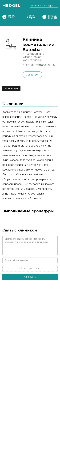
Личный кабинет (44, 17)
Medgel (11, 5)
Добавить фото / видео (30, 268)
